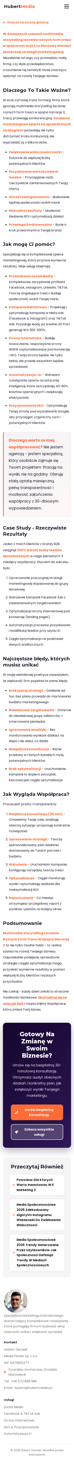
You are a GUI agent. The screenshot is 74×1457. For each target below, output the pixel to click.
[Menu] (66, 6)
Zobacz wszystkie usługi (34, 1132)
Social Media (13, 1407)
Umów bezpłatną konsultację (34, 1112)
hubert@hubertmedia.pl (33, 1388)
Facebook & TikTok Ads (22, 1413)
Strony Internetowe (19, 1420)
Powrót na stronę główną (26, 22)
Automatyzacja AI (17, 1433)
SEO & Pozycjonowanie (21, 1427)
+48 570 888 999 (24, 1381)
